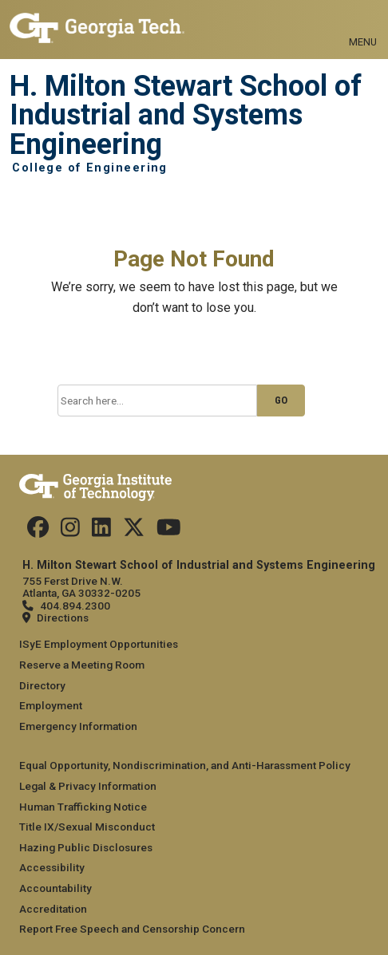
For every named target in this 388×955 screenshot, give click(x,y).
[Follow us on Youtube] (168, 531)
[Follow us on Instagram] (70, 531)
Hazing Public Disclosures (85, 847)
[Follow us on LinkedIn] (101, 531)
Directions (63, 617)
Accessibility (52, 867)
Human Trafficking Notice (83, 806)
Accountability (55, 888)
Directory (42, 685)
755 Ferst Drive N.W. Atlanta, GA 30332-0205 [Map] (81, 586)
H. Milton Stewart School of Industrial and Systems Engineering (186, 115)
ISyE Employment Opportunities (98, 643)
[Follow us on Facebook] (38, 531)
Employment (50, 705)
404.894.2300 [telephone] (75, 605)
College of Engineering (90, 168)
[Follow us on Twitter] (134, 531)
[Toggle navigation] (362, 24)
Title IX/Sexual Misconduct (87, 826)
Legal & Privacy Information (87, 785)
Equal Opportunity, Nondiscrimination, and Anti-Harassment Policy (184, 765)
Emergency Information (78, 726)
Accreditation (53, 908)
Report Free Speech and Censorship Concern (132, 928)
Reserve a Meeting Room (82, 664)
